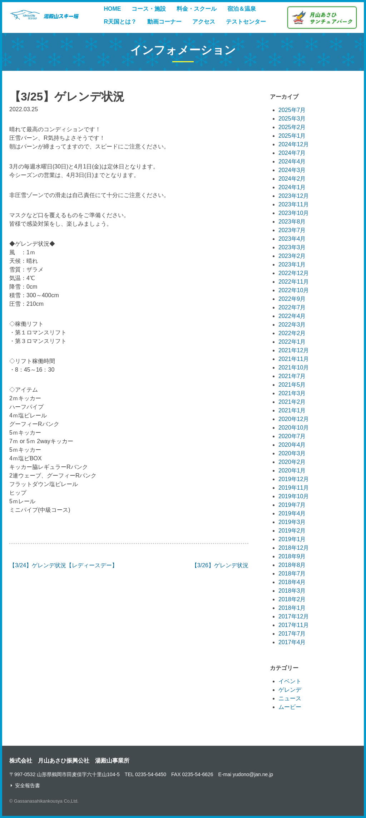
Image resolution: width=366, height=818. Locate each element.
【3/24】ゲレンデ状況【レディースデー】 (63, 565)
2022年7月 (292, 307)
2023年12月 (293, 196)
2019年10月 (293, 496)
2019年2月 (292, 531)
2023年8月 (292, 222)
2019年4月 (292, 513)
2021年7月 (292, 376)
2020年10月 (293, 428)
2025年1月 (292, 136)
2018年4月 (292, 582)
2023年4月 (292, 239)
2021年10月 (293, 367)
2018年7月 (292, 573)
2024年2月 (292, 179)
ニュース (289, 698)
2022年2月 (292, 333)
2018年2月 (292, 599)
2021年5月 (292, 385)
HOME (112, 9)
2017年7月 (292, 634)
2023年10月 (293, 213)
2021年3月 (292, 393)
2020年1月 (292, 470)
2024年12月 (293, 144)
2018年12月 (293, 548)
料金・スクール (197, 9)
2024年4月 (292, 161)
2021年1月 (292, 410)
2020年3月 (292, 453)
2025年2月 (292, 127)
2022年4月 (292, 316)
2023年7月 (292, 230)
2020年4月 (292, 445)
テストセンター (246, 22)
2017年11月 (293, 625)
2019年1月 (292, 539)
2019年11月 (293, 488)
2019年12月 (293, 479)
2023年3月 (292, 247)
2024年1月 (292, 187)
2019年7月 (292, 505)
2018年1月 (292, 608)
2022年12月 (293, 273)
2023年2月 (292, 256)
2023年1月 (292, 264)
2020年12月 (293, 419)
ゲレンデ (289, 690)
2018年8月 (292, 565)
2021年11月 (293, 359)
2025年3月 (292, 119)
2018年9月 (292, 556)
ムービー (289, 707)
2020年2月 (292, 462)
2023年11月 (293, 204)
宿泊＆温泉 (241, 9)
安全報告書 (27, 785)
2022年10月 (293, 290)
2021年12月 (293, 350)
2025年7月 (292, 110)
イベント (289, 681)
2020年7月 (292, 436)
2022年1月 (292, 342)
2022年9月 (292, 299)
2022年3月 (292, 325)
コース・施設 (149, 9)
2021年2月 (292, 402)
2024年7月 (292, 153)
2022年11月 (293, 282)
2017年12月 (293, 616)
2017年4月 (292, 642)
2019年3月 (292, 522)
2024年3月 (292, 170)
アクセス (203, 22)
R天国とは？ (120, 22)
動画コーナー (164, 22)
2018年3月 (292, 591)
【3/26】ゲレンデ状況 (220, 565)
